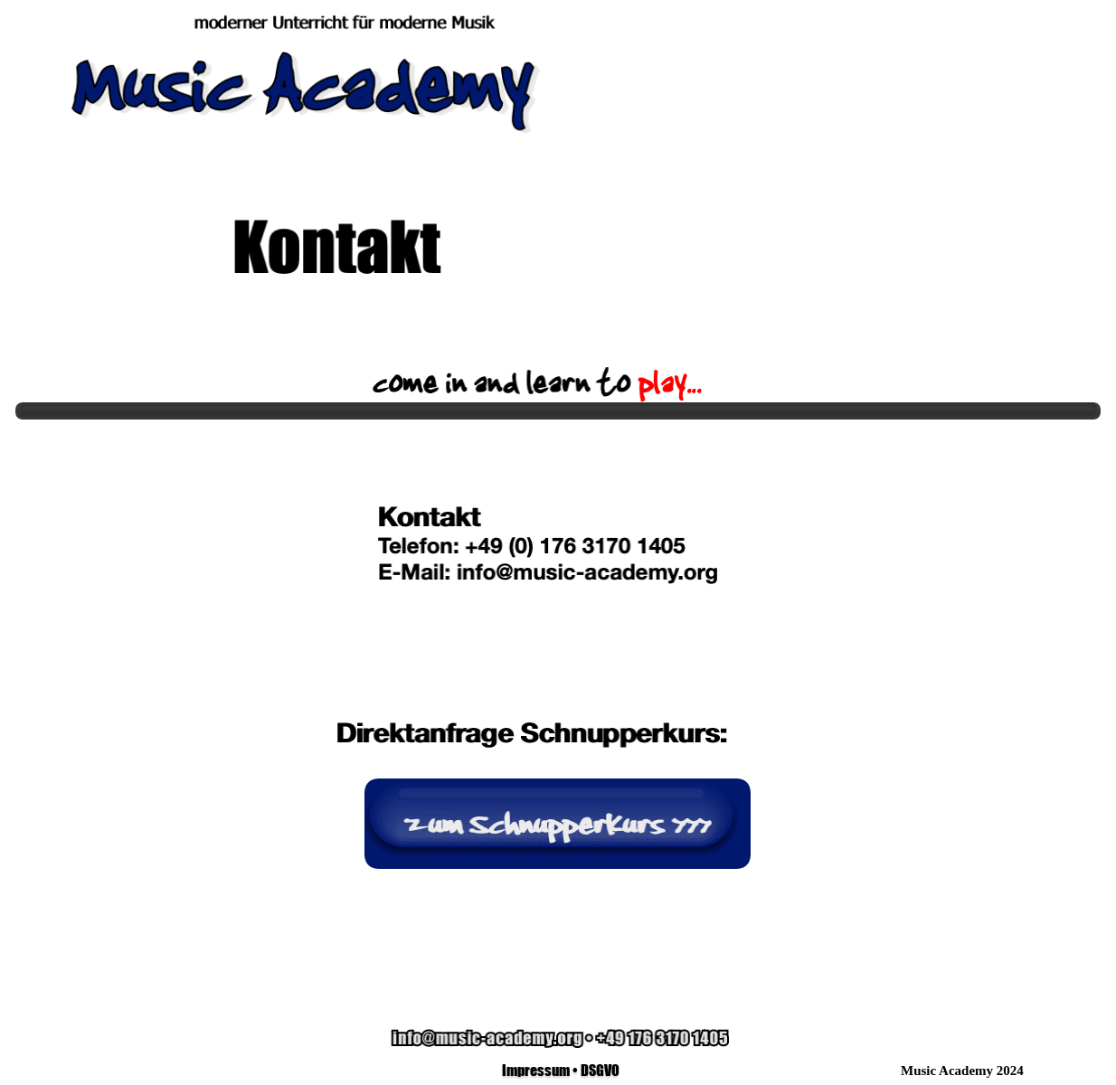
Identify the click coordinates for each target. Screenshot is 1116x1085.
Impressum (536, 1070)
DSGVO (600, 1070)
